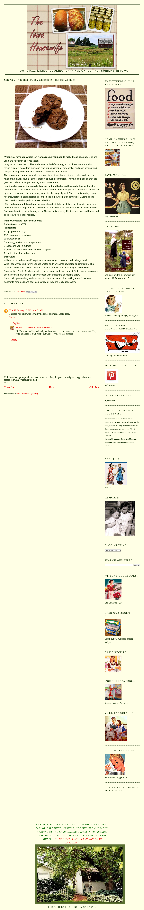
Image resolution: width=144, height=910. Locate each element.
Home (52, 387)
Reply (12, 317)
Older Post (94, 387)
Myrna (19, 327)
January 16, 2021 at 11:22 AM (39, 327)
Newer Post (9, 387)
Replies (16, 323)
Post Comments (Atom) (27, 393)
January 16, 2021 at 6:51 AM (30, 310)
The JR (12, 310)
